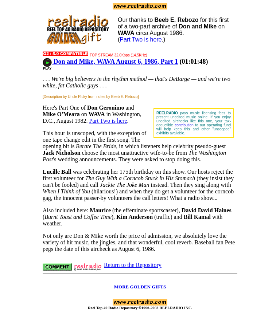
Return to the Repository (133, 265)
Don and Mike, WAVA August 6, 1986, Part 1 (110, 61)
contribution (184, 125)
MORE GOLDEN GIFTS (140, 287)
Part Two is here (141, 39)
